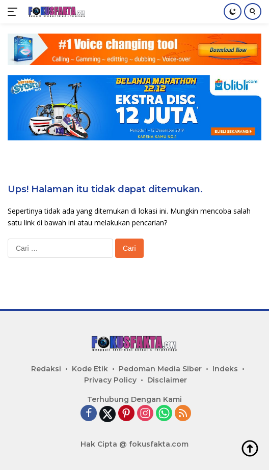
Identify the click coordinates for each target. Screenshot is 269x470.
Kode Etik (90, 368)
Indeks (225, 368)
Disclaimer (167, 380)
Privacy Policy (110, 380)
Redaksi (46, 368)
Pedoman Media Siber (160, 368)
